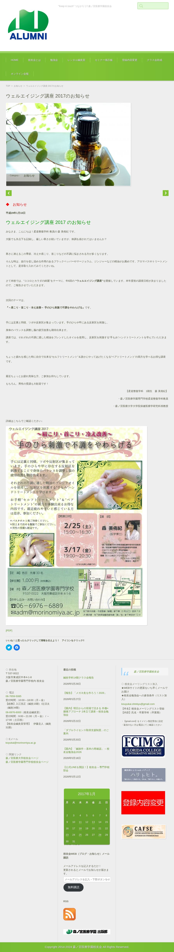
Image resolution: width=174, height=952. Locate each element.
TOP (8, 86)
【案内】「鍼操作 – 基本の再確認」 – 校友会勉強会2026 (86, 750)
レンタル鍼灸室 (76, 60)
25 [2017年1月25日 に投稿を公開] (80, 834)
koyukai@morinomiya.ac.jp (21, 742)
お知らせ (18, 86)
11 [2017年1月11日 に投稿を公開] (80, 822)
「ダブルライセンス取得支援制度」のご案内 (86, 732)
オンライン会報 (20, 73)
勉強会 (54, 60)
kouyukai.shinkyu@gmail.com (138, 704)
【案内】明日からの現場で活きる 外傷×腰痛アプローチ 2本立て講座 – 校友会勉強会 (86, 711)
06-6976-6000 (13, 712)
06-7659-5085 (13, 696)
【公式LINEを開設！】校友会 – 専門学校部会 (86, 769)
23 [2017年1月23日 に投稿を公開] (67, 834)
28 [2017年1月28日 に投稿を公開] (99, 834)
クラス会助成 (154, 60)
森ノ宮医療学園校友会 (146, 671)
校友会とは (34, 60)
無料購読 (73, 887)
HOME (14, 60)
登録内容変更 (129, 60)
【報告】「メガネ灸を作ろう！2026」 (85, 692)
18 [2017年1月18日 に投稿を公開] (80, 828)
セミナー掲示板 (104, 60)
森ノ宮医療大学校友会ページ (22, 758)
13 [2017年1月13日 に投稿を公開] (93, 822)
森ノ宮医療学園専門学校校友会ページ (27, 761)
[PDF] (9, 630)
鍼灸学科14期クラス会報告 (78, 677)
